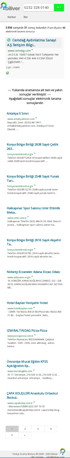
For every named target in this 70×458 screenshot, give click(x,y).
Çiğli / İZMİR (13, 67)
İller (26, 17)
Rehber (11, 17)
